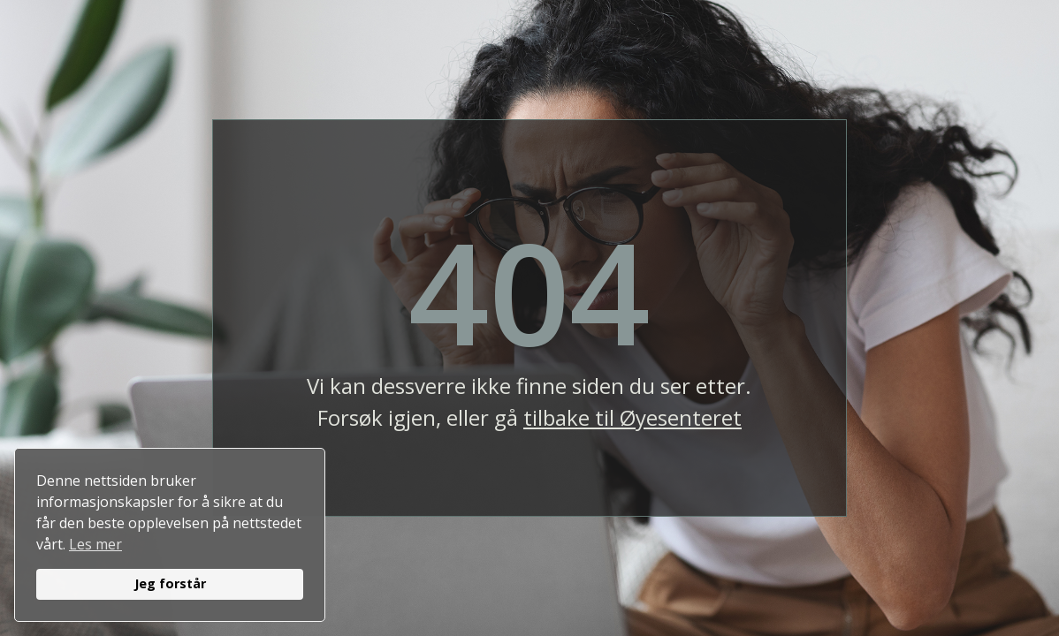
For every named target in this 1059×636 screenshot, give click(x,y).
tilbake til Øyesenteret (632, 417)
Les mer (95, 544)
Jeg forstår (170, 583)
